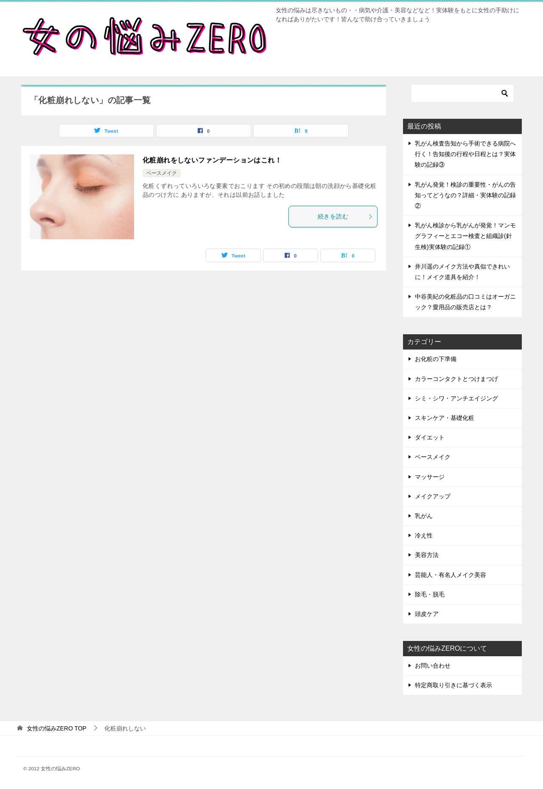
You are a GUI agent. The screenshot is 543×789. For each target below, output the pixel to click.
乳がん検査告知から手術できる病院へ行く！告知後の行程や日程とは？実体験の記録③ (465, 154)
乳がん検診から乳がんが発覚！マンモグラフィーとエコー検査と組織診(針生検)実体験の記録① (465, 236)
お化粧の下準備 (435, 358)
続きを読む (345, 216)
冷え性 (424, 535)
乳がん (424, 515)
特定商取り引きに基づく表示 (453, 685)
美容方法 (427, 554)
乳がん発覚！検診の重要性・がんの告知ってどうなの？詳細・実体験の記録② (465, 195)
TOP (57, 728)
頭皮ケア (427, 613)
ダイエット (430, 437)
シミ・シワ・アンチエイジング (456, 398)
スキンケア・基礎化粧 (444, 417)
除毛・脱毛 (430, 594)
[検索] (462, 93)
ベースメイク (161, 173)
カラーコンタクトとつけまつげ (456, 378)
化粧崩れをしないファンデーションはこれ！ (212, 160)
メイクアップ (433, 496)
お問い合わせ (433, 665)
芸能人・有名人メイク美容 (450, 574)
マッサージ (430, 476)
